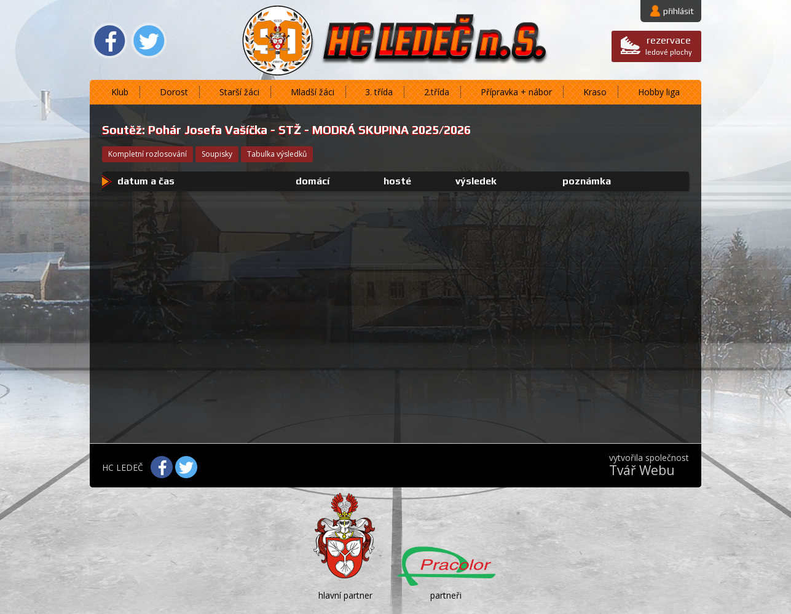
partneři (446, 595)
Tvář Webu (642, 470)
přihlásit (678, 11)
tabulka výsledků (277, 154)
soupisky (217, 154)
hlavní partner (345, 595)
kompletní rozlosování (147, 154)
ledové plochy (668, 45)
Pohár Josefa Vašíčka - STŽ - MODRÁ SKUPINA (278, 129)
